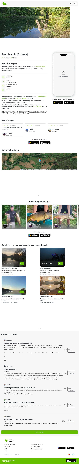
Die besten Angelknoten (36, 448)
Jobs (6, 451)
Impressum (7, 446)
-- (6, 90)
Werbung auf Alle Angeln (37, 444)
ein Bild (24, 98)
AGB (6, 448)
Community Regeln (35, 446)
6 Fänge (17, 98)
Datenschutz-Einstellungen (12, 454)
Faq (32, 451)
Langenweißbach (40, 66)
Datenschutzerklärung (10, 444)
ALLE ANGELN (37, 106)
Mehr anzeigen (39, 432)
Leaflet (22, 169)
